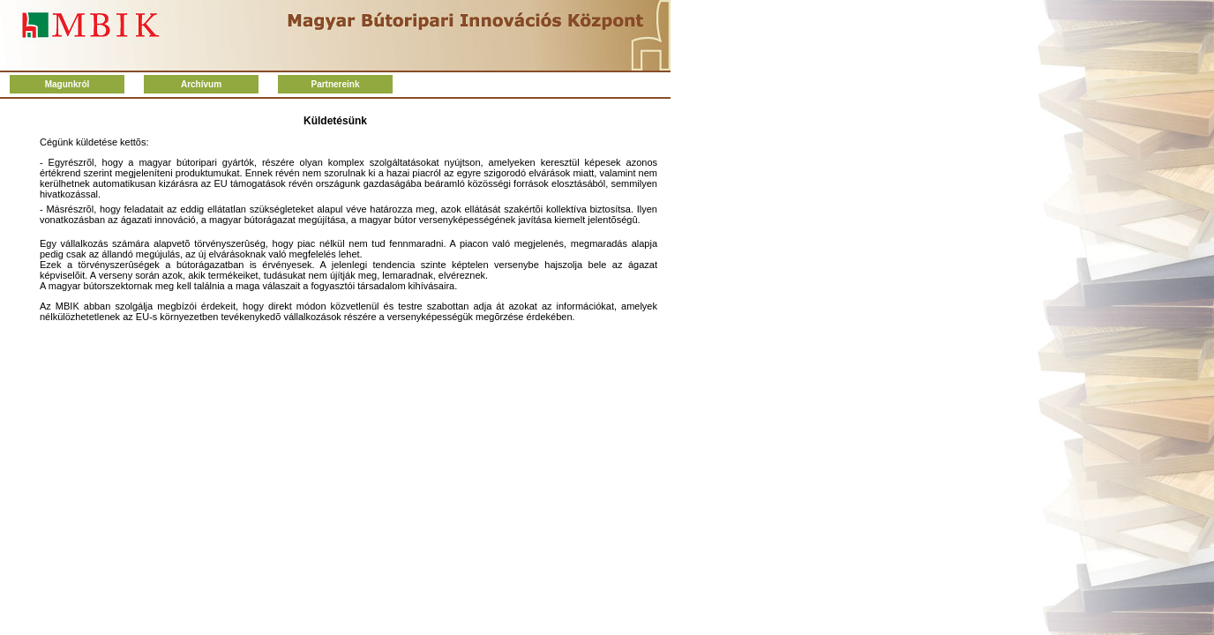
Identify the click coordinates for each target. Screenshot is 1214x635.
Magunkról (67, 84)
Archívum (201, 84)
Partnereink (335, 84)
